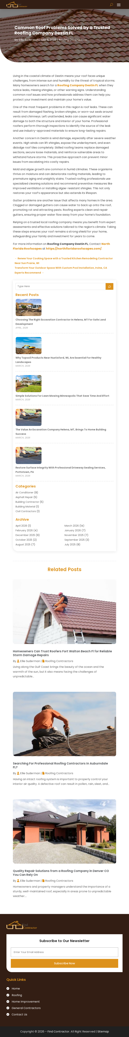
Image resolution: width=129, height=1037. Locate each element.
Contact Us (19, 1014)
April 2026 (21, 525)
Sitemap (103, 1032)
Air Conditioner (24, 492)
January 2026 (72, 530)
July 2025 (70, 544)
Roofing (17, 995)
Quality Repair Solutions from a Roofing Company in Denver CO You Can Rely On (61, 873)
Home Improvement (26, 1002)
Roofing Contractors (73, 40)
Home (16, 989)
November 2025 (74, 535)
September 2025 (74, 540)
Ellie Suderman (29, 40)
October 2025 (24, 540)
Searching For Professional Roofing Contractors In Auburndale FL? (60, 765)
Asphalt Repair (24, 497)
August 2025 (23, 544)
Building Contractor (27, 502)
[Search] (109, 286)
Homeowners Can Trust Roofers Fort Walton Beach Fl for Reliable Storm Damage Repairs (62, 653)
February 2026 (24, 530)
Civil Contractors (26, 511)
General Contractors (26, 1008)
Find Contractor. (58, 1032)
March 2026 (71, 525)
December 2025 (25, 535)
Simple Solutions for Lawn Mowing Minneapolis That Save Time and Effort (62, 396)
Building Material (25, 506)
